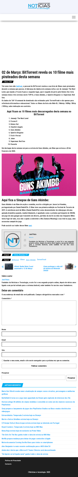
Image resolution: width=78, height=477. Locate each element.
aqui (30, 225)
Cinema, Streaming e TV (20, 255)
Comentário (7, 298)
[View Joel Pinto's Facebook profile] (25, 235)
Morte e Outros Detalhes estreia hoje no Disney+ (20, 419)
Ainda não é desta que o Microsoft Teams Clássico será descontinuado (29, 450)
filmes (22, 259)
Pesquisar (5, 373)
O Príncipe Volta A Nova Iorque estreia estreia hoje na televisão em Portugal (30, 423)
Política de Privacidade (13, 460)
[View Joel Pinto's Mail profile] (25, 245)
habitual (19, 86)
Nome (4, 329)
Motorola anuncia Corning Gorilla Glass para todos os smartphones (27, 442)
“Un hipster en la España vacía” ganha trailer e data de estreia (25, 454)
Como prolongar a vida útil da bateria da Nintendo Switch (52, 268)
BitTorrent (15, 260)
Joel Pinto (5, 280)
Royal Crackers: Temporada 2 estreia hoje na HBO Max (22, 427)
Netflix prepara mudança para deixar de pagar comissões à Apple (26, 439)
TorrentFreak (41, 259)
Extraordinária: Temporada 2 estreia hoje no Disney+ (21, 415)
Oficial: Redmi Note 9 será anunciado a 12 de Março (23, 267)
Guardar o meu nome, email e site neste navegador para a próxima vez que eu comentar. (37, 360)
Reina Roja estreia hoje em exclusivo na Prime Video (21, 431)
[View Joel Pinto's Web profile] (25, 240)
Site (3, 350)
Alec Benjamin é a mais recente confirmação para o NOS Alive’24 (26, 446)
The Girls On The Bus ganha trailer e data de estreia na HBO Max (26, 435)
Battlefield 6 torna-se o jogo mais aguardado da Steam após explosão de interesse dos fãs (36, 398)
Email (4, 340)
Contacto (8, 464)
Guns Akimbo (30, 260)
